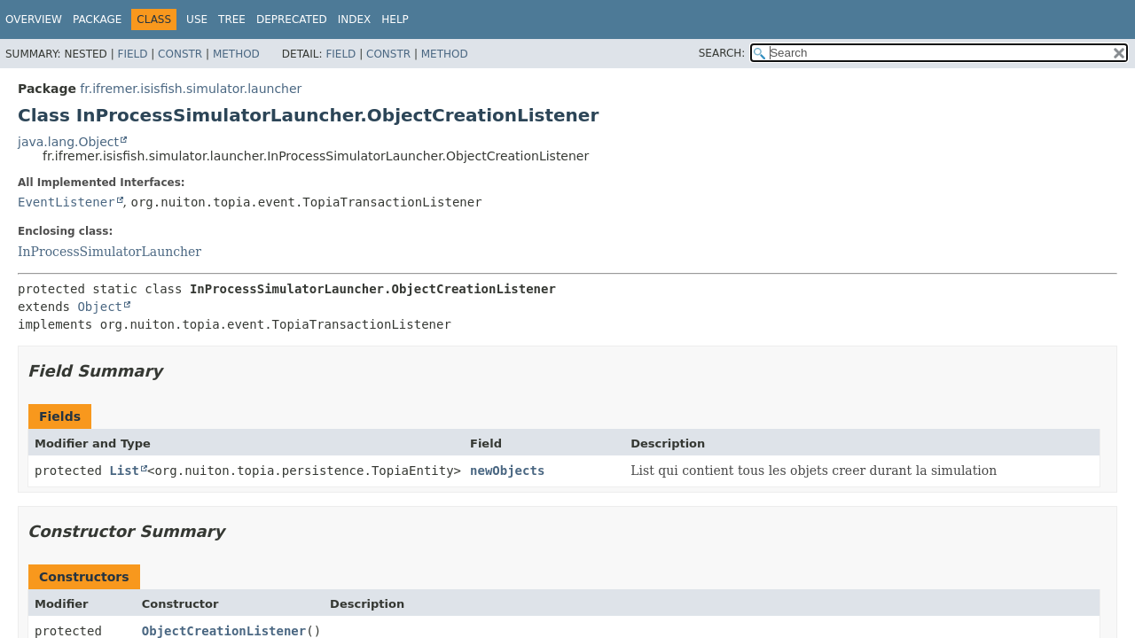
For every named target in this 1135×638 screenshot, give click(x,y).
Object (99, 307)
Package (97, 19)
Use (196, 19)
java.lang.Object (68, 142)
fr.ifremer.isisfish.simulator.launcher (190, 89)
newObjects (507, 470)
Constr (180, 54)
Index (355, 19)
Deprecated (291, 19)
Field (132, 54)
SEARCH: (722, 53)
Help (395, 19)
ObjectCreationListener (224, 631)
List (124, 470)
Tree (232, 19)
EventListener (66, 202)
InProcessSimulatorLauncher (109, 252)
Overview (33, 19)
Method (236, 54)
